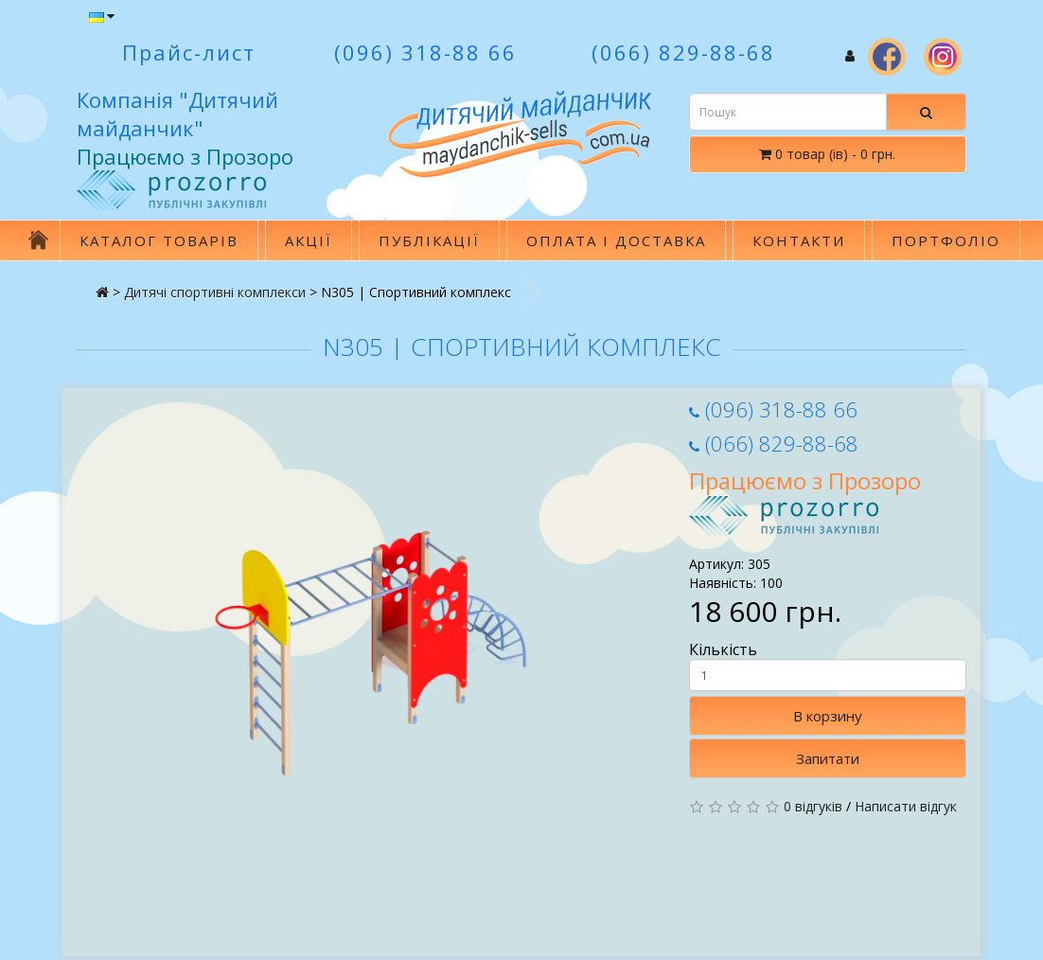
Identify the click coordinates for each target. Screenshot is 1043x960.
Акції (308, 240)
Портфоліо (946, 240)
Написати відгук (906, 806)
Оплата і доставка (616, 240)
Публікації (429, 240)
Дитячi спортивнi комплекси (215, 292)
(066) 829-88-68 (773, 443)
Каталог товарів (159, 240)
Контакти (798, 240)
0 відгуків (813, 806)
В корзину (827, 715)
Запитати (827, 758)
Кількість (827, 665)
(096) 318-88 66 (773, 409)
